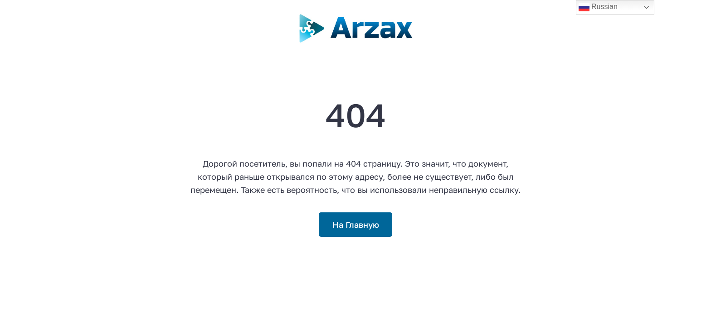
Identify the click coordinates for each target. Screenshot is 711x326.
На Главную (355, 225)
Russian (598, 7)
